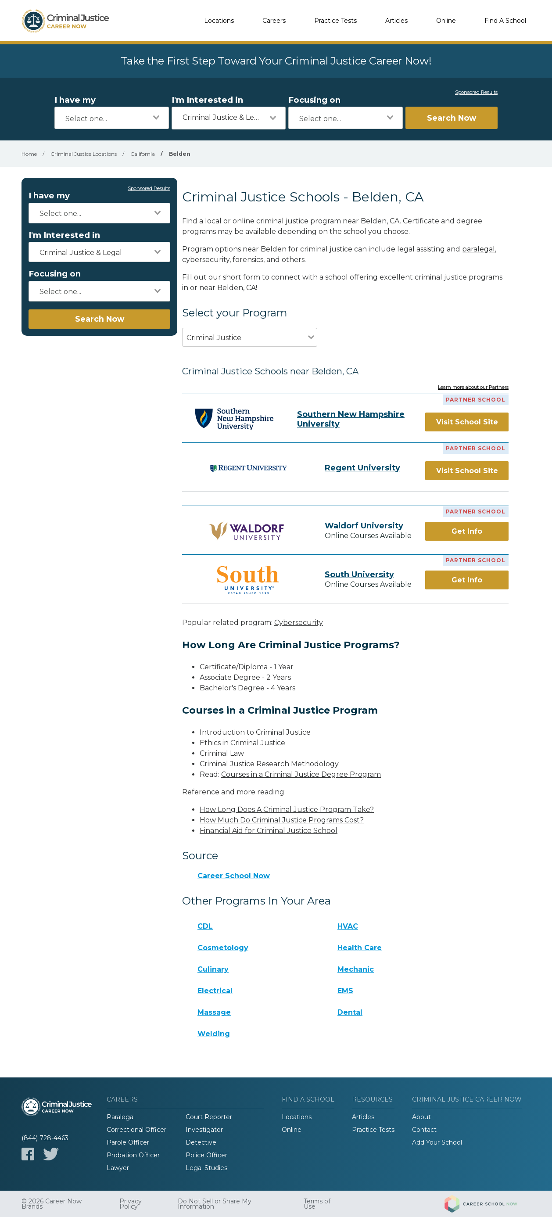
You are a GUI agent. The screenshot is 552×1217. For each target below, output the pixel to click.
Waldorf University (364, 526)
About (421, 1117)
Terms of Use (317, 1204)
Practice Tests (335, 21)
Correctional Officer (136, 1130)
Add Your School (437, 1142)
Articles (396, 21)
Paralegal (121, 1117)
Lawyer (118, 1168)
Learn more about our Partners (473, 387)
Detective (201, 1142)
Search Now (451, 117)
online (243, 221)
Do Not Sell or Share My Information (214, 1204)
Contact (424, 1130)
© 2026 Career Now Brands (52, 1204)
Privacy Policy (130, 1204)
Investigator (204, 1130)
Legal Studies (206, 1168)
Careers (274, 21)
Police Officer (206, 1155)
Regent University (362, 468)
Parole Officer (128, 1142)
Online (446, 21)
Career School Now (233, 876)
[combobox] (111, 118)
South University (359, 574)
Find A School (505, 21)
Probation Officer (133, 1155)
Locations (219, 21)
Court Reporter (209, 1117)
